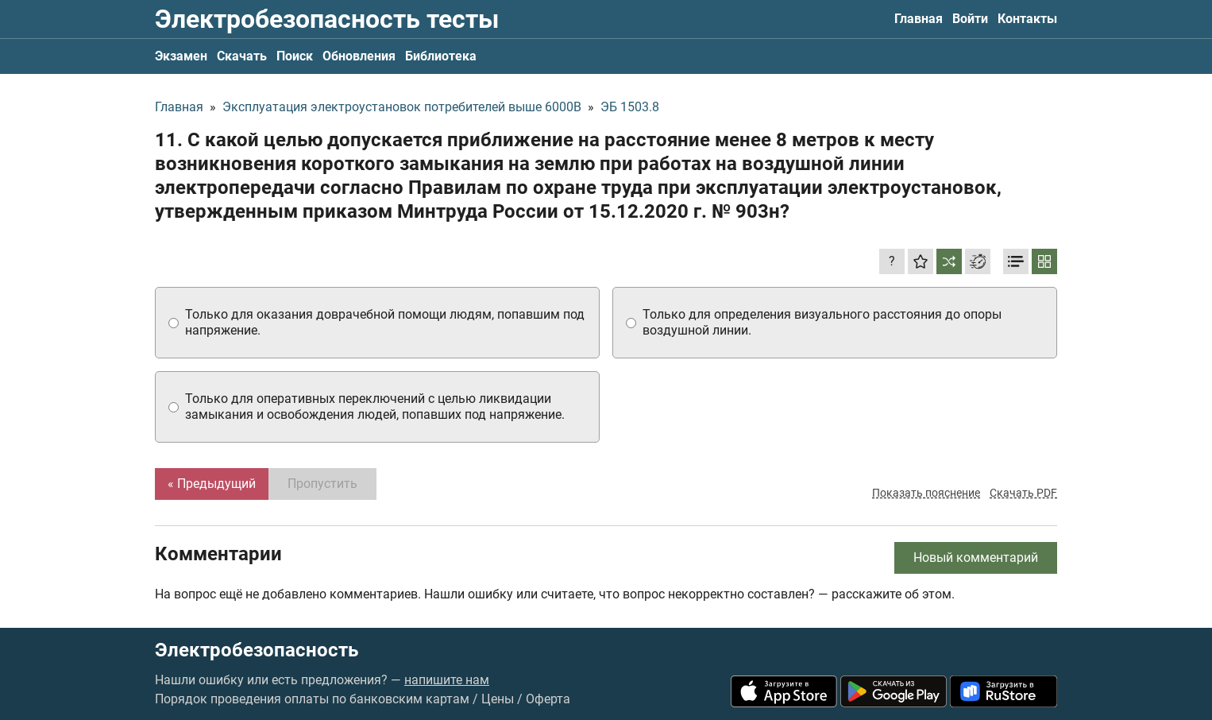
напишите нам (446, 679)
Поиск (294, 56)
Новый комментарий (975, 557)
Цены (497, 698)
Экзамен (181, 56)
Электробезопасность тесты (327, 19)
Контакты (1027, 18)
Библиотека (441, 56)
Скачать (242, 56)
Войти (970, 18)
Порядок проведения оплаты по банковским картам (312, 698)
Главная (918, 18)
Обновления (359, 56)
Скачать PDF (1023, 492)
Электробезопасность (256, 650)
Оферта (548, 698)
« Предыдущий (212, 483)
